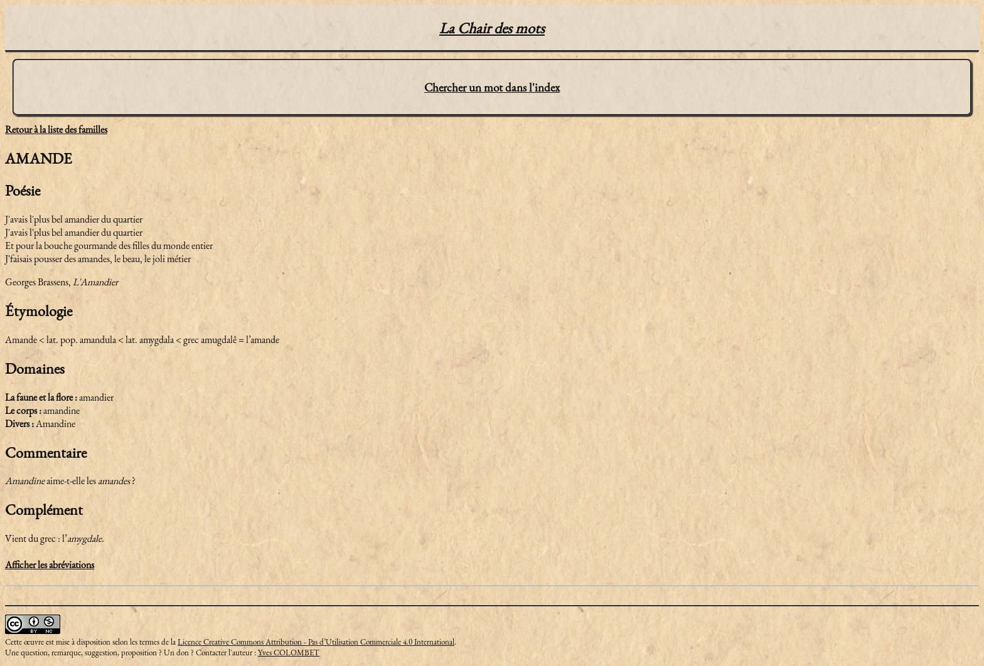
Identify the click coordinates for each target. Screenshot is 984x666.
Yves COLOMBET (288, 652)
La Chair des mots (492, 28)
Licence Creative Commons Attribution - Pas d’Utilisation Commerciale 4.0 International (316, 642)
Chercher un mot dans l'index (492, 87)
